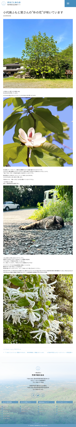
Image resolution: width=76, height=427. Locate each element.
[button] (33, 395)
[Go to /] (33, 3)
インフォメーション (8, 349)
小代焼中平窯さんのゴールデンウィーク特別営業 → (60, 352)
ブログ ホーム (17, 349)
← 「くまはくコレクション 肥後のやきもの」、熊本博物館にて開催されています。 (24, 352)
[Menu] (68, 3)
